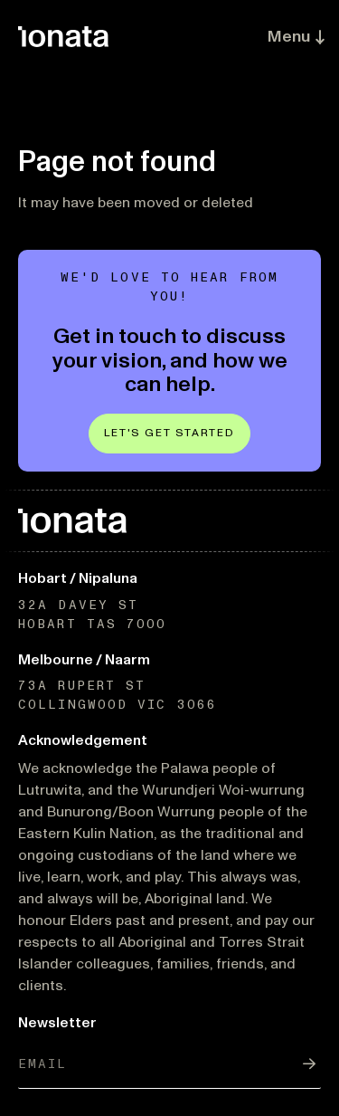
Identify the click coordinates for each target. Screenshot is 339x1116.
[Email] (169, 1064)
